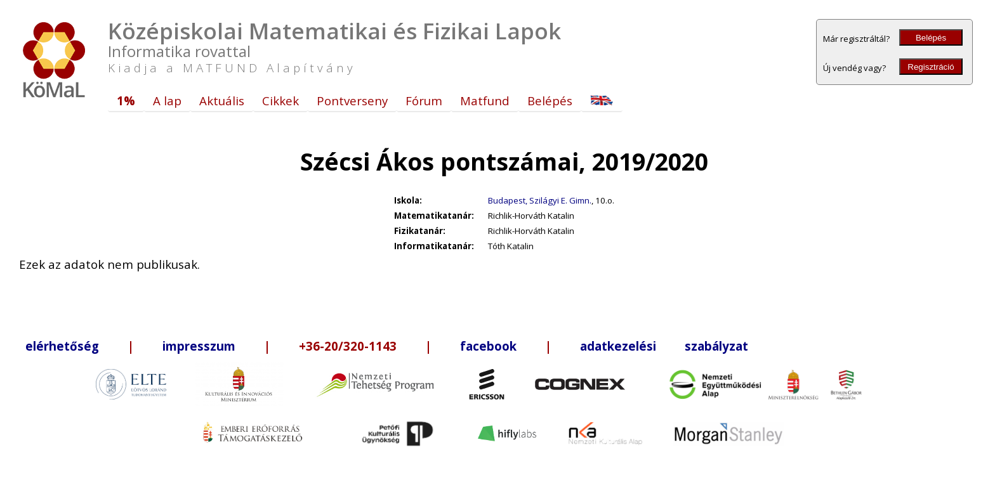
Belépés (931, 37)
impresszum (198, 346)
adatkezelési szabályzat (664, 346)
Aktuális (221, 100)
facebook (488, 346)
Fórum (423, 100)
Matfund (485, 100)
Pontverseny (352, 100)
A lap (167, 100)
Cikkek (280, 100)
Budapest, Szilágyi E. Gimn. (539, 200)
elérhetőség (62, 346)
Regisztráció (930, 67)
